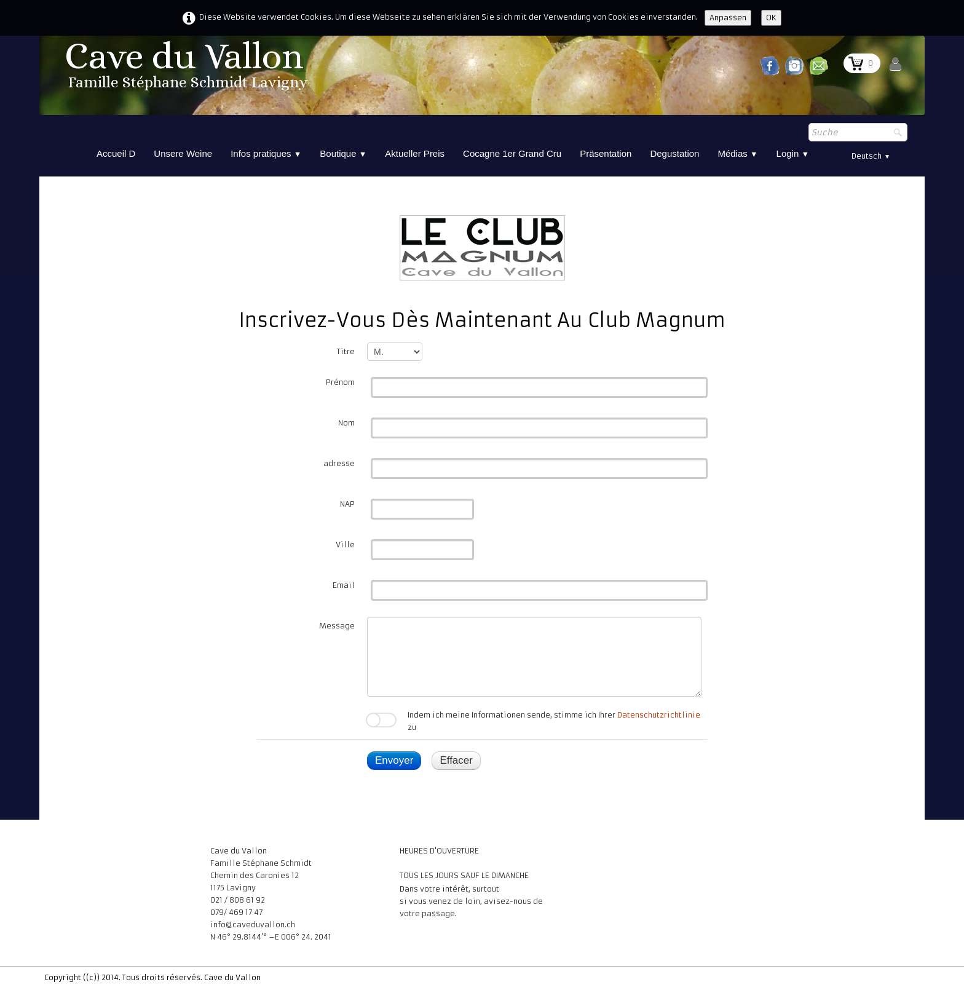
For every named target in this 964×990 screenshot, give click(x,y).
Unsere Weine (183, 153)
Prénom (340, 382)
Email (344, 585)
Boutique (343, 153)
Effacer (456, 760)
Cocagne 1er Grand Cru (512, 153)
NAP (347, 504)
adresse (339, 463)
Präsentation (605, 153)
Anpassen (727, 17)
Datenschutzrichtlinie (658, 714)
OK (771, 17)
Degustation (674, 153)
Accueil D (116, 153)
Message (337, 625)
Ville (345, 544)
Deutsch (870, 155)
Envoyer (394, 760)
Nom (346, 422)
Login (793, 153)
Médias (737, 153)
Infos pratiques (266, 153)
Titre (346, 351)
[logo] (188, 69)
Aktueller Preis (414, 153)
